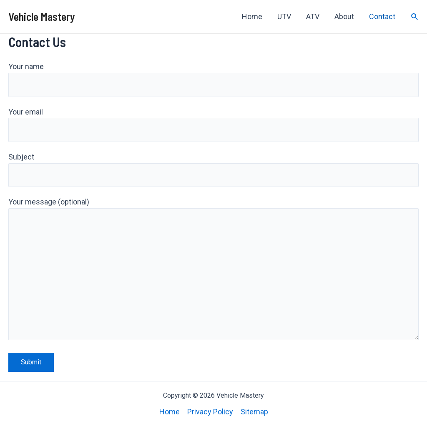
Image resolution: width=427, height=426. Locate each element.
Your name (213, 79)
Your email (213, 124)
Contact (382, 16)
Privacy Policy (210, 411)
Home (252, 16)
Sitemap (254, 411)
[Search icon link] (415, 17)
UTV (284, 16)
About (344, 16)
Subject (213, 169)
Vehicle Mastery (41, 16)
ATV (312, 16)
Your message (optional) (213, 270)
